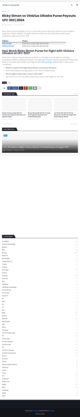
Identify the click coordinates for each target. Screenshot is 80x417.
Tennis (40, 370)
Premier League (40, 342)
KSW (40, 301)
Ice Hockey (40, 293)
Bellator (40, 247)
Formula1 (40, 279)
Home (4, 11)
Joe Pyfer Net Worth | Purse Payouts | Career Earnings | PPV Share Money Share (65, 115)
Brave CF (40, 256)
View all (75, 94)
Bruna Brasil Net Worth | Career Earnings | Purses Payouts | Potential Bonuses (39, 115)
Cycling (40, 267)
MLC (40, 310)
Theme (52, 411)
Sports (40, 362)
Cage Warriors (40, 261)
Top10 (40, 373)
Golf (40, 281)
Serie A (40, 356)
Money (40, 316)
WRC (40, 387)
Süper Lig (40, 367)
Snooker (40, 359)
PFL (40, 336)
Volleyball (40, 379)
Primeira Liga (40, 344)
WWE (40, 396)
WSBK (40, 393)
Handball (40, 284)
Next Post (74, 124)
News (40, 327)
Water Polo (40, 382)
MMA (40, 313)
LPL (40, 307)
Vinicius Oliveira (8, 46)
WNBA (40, 384)
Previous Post (7, 124)
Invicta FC (40, 296)
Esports (40, 273)
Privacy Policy (40, 414)
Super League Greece (40, 364)
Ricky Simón (6, 44)
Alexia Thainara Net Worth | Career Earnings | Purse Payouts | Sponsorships (14, 115)
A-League (40, 241)
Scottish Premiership (40, 353)
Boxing (40, 253)
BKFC (40, 250)
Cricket (40, 264)
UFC (8, 11)
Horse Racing (40, 290)
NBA (40, 324)
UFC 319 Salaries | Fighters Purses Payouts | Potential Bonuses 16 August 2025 (36, 147)
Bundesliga (40, 258)
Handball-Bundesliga (40, 287)
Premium (35, 411)
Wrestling (40, 390)
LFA (40, 304)
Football (40, 276)
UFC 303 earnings (45, 62)
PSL (40, 347)
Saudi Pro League (40, 350)
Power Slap (40, 339)
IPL (40, 299)
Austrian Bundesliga (40, 244)
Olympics (40, 330)
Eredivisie (40, 270)
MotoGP (40, 319)
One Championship (40, 333)
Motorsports (40, 321)
